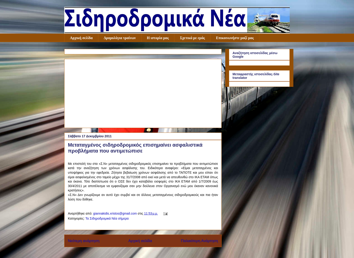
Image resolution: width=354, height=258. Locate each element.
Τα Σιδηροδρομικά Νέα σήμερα (107, 218)
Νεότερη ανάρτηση (83, 241)
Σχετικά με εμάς (192, 38)
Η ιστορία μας (158, 38)
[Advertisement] (143, 92)
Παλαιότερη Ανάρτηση (199, 241)
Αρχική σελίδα (81, 38)
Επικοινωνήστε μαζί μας (235, 38)
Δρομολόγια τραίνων (120, 38)
